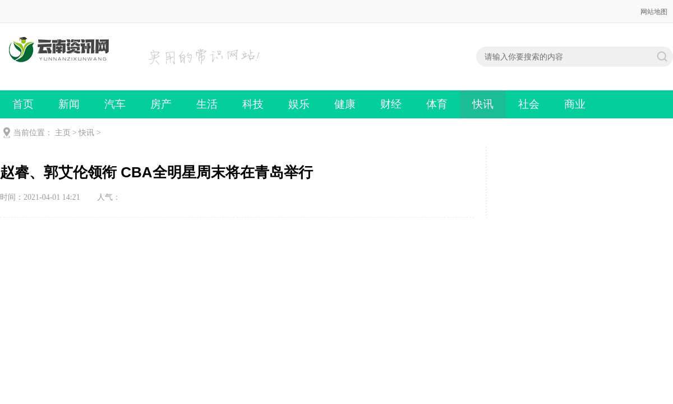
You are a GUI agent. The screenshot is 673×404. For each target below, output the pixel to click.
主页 (63, 132)
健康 (345, 104)
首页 (23, 104)
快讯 (483, 104)
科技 (253, 104)
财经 (391, 104)
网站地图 (653, 12)
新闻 (69, 104)
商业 (575, 104)
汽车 (115, 104)
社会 (529, 104)
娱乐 (299, 104)
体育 (437, 104)
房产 (161, 104)
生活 (207, 104)
